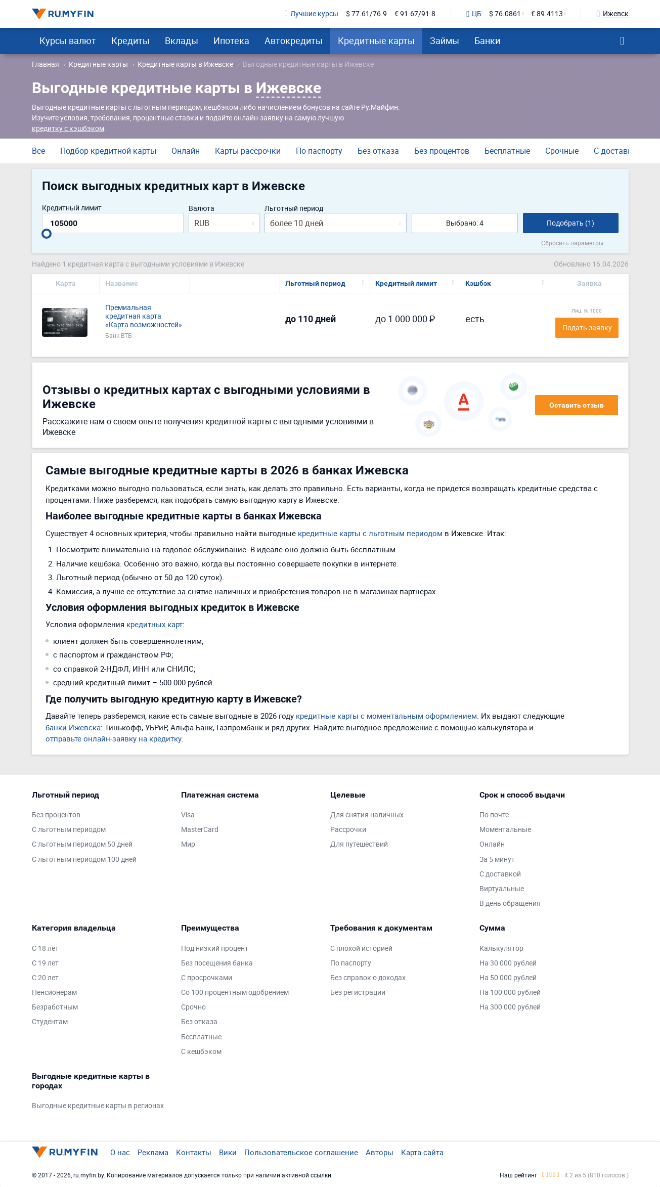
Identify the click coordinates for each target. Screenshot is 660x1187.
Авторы (379, 1152)
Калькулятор (501, 948)
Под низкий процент (214, 948)
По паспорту (319, 150)
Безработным (55, 1007)
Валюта (201, 208)
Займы (444, 40)
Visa (188, 815)
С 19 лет (45, 963)
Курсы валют (67, 40)
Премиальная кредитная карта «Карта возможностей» (143, 316)
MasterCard (199, 829)
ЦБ (473, 14)
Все (38, 150)
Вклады (181, 40)
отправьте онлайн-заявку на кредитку (114, 738)
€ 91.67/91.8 (414, 14)
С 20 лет (45, 978)
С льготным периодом (69, 829)
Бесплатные (507, 150)
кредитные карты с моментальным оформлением (386, 716)
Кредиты (130, 40)
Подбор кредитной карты (108, 150)
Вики (228, 1152)
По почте (494, 815)
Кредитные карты (376, 40)
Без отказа (378, 150)
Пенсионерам (54, 992)
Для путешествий (359, 844)
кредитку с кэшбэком (68, 128)
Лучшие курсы (311, 14)
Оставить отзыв (576, 405)
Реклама (153, 1152)
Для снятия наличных (367, 815)
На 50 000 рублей (508, 978)
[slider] (46, 234)
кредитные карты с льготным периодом (370, 533)
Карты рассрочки (248, 150)
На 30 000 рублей (508, 963)
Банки (487, 40)
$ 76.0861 (505, 14)
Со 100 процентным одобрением (235, 992)
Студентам (50, 1022)
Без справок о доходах (368, 978)
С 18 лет (45, 948)
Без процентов (441, 150)
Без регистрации (357, 992)
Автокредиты (294, 40)
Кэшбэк (478, 283)
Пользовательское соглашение (301, 1152)
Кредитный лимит (72, 208)
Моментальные (505, 829)
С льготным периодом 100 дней (84, 859)
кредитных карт (154, 624)
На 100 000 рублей (510, 992)
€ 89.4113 (547, 14)
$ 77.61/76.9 (366, 14)
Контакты (193, 1152)
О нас (120, 1152)
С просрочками (206, 978)
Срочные (562, 150)
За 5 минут (497, 859)
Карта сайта (422, 1152)
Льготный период (294, 208)
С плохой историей (361, 948)
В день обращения (510, 903)
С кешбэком (201, 1051)
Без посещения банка (217, 963)
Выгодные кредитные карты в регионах (98, 1106)
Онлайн (185, 150)
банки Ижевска (73, 727)
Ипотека (231, 40)
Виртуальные (501, 889)
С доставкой (617, 150)
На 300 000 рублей (510, 1007)
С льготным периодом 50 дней (82, 844)
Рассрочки (348, 829)
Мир (188, 844)
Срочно (193, 1007)
